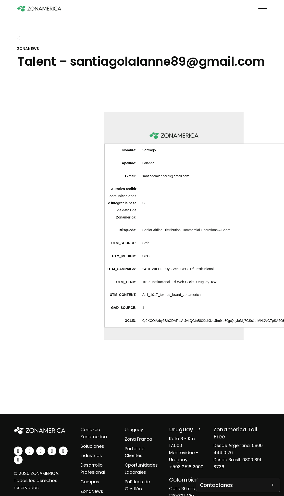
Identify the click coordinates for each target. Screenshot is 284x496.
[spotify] (63, 451)
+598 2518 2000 (186, 467)
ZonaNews (91, 491)
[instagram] (29, 451)
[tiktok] (18, 459)
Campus (89, 482)
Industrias (91, 455)
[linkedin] (18, 451)
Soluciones (92, 446)
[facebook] (40, 451)
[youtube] (52, 451)
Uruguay (134, 429)
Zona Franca (138, 439)
